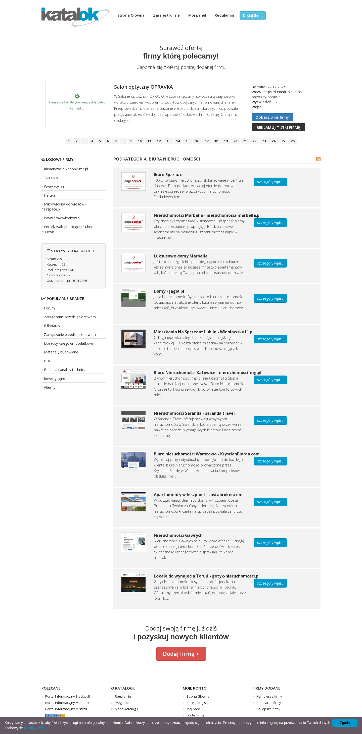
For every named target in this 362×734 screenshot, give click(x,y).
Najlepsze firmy (268, 709)
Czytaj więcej (34, 728)
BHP (47, 360)
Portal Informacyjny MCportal (67, 702)
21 (245, 141)
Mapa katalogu (126, 709)
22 (254, 141)
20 (235, 141)
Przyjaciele (123, 702)
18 (216, 141)
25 (283, 141)
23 (264, 141)
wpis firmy (272, 117)
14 (178, 141)
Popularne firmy (268, 702)
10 (140, 141)
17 (206, 141)
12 (159, 141)
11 (149, 141)
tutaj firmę (278, 127)
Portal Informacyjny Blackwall (67, 696)
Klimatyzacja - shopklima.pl (66, 169)
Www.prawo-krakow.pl (62, 218)
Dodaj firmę (252, 15)
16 (197, 141)
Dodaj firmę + (181, 653)
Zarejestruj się (166, 15)
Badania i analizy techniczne (66, 369)
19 (226, 141)
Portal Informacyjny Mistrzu (66, 709)
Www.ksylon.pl (55, 186)
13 (168, 141)
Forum (49, 308)
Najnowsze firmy (269, 696)
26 (292, 141)
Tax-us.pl (51, 177)
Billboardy (52, 325)
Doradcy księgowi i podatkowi (68, 343)
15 (187, 141)
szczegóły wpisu (270, 181)
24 (273, 141)
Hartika (50, 195)
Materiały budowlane (61, 352)
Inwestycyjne (54, 378)
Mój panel (197, 15)
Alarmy (49, 387)
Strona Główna (131, 15)
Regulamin (224, 15)
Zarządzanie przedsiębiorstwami (70, 316)
